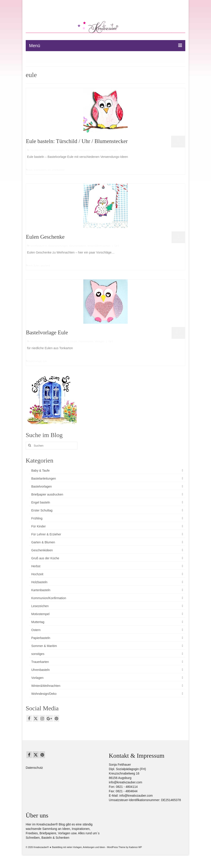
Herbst (35, 566)
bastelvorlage (34, 361)
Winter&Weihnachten (98, 245)
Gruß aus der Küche (45, 558)
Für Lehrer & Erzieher (46, 534)
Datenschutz (34, 767)
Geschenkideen (77, 245)
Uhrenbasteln (100, 150)
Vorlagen (113, 150)
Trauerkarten (40, 662)
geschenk (45, 265)
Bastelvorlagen (56, 150)
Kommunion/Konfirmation (48, 598)
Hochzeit (37, 574)
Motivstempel (40, 614)
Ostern (36, 630)
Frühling (37, 518)
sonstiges (37, 654)
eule (30, 170)
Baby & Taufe (40, 470)
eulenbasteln (40, 170)
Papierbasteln (85, 341)
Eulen (36, 265)
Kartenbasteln (40, 590)
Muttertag (37, 622)
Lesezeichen (40, 606)
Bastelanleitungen (58, 245)
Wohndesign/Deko (44, 693)
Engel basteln (40, 502)
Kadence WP (135, 847)
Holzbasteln (84, 150)
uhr (49, 170)
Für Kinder (71, 150)
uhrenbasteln (58, 170)
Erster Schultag (42, 510)
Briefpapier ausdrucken (47, 494)
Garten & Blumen (43, 542)
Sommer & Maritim (44, 646)
